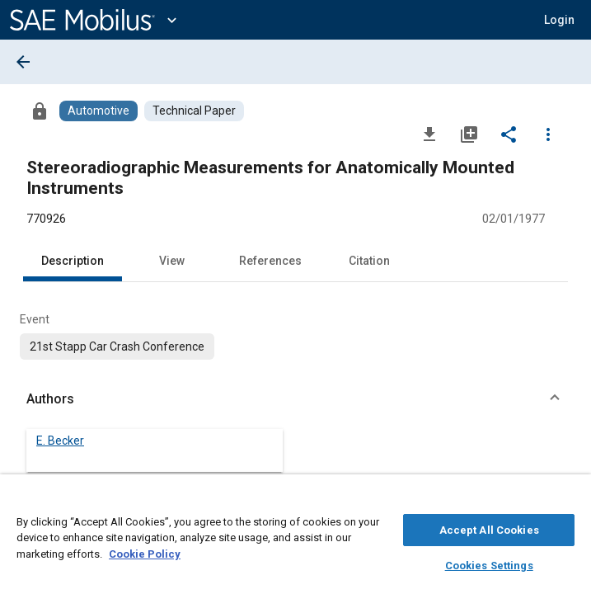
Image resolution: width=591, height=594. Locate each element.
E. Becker (60, 440)
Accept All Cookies (489, 527)
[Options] (548, 133)
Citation (369, 260)
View (172, 260)
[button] (559, 20)
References (270, 260)
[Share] (508, 133)
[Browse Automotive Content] (98, 111)
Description (72, 260)
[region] (295, 538)
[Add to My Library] (469, 133)
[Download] (429, 133)
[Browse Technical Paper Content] (194, 111)
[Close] (570, 500)
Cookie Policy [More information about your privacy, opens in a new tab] (145, 551)
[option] (117, 346)
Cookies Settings (489, 563)
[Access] (39, 110)
